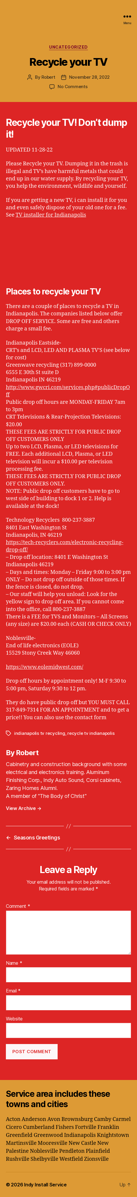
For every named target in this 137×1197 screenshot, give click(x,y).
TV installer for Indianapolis (51, 215)
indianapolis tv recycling (39, 733)
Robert (48, 77)
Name (14, 963)
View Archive (23, 808)
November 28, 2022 (89, 77)
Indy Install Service (45, 1185)
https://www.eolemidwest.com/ (44, 667)
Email (13, 991)
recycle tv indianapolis (90, 733)
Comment (18, 906)
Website (14, 1019)
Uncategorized (68, 47)
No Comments (72, 86)
